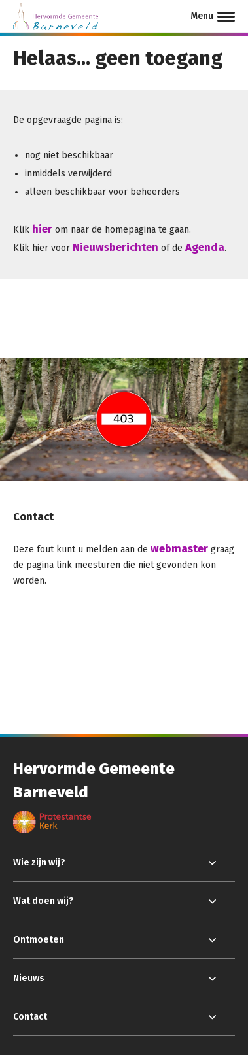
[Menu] (212, 16)
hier (42, 228)
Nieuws (28, 978)
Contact (30, 1016)
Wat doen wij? (43, 901)
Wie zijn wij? (39, 862)
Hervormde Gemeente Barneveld (94, 780)
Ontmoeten (38, 939)
